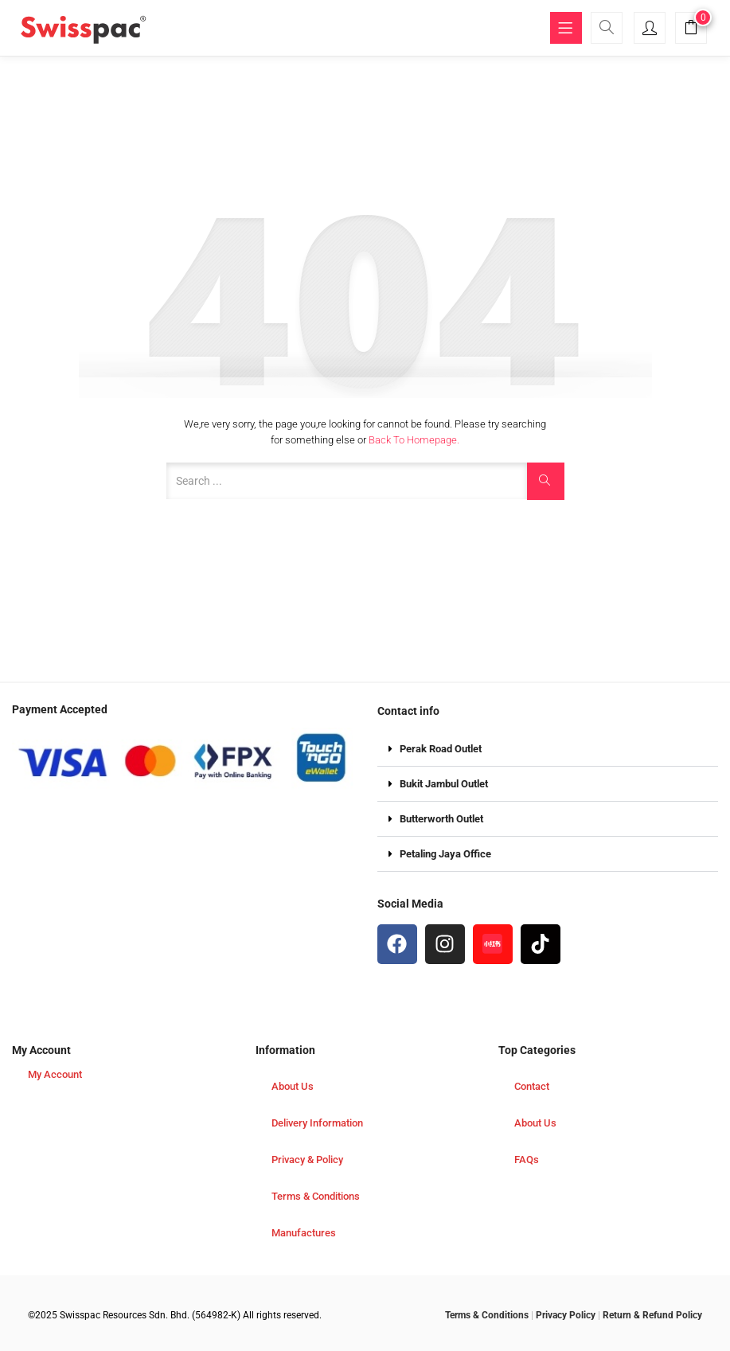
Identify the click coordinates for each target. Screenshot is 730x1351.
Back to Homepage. (414, 440)
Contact (531, 1086)
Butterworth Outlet (441, 819)
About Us (292, 1086)
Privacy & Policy (307, 1160)
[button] (691, 30)
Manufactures (303, 1233)
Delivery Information (317, 1123)
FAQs (526, 1160)
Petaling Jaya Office (445, 854)
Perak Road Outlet (441, 749)
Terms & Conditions (315, 1196)
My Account (55, 1074)
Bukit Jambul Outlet (444, 784)
